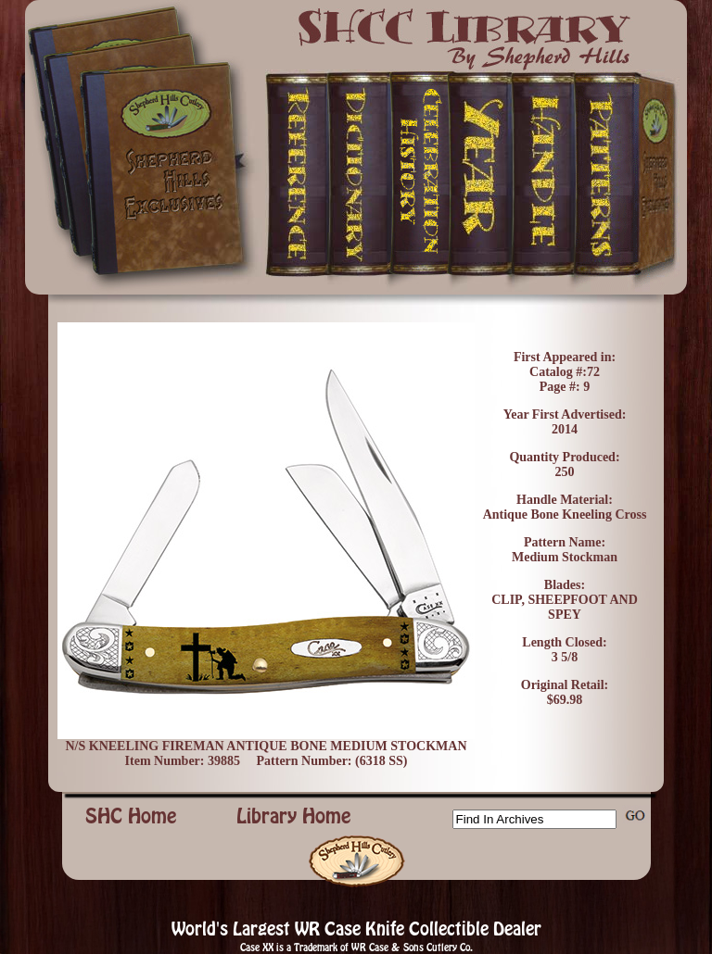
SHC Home (131, 816)
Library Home (293, 816)
